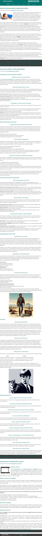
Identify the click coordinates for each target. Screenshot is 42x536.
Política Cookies (16, 534)
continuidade (30, 530)
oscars (19, 63)
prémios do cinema (3, 64)
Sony (29, 64)
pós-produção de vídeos (36, 63)
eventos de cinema (31, 61)
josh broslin (5, 456)
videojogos (2, 65)
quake (26, 64)
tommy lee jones (33, 64)
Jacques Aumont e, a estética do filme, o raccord (11, 461)
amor (34, 60)
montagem (9, 531)
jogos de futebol (5, 63)
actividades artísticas (17, 60)
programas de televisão (12, 64)
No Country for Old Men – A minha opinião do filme (12, 69)
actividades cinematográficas (27, 60)
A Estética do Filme (27, 469)
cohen (4, 61)
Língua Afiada (7, 1)
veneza (38, 64)
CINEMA (6, 60)
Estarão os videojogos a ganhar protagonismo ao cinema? (14, 8)
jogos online (11, 63)
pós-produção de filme (26, 63)
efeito (35, 530)
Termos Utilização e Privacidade (23, 534)
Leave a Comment (19, 10)
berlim (37, 60)
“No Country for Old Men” (8, 79)
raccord (29, 531)
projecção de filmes (21, 64)
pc (21, 63)
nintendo (16, 63)
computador (8, 61)
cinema (1, 61)
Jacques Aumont (17, 469)
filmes (36, 61)
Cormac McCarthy (18, 61)
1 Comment (16, 71)
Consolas (13, 61)
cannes (40, 60)
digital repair (24, 61)
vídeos (6, 65)
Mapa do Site (21, 535)
